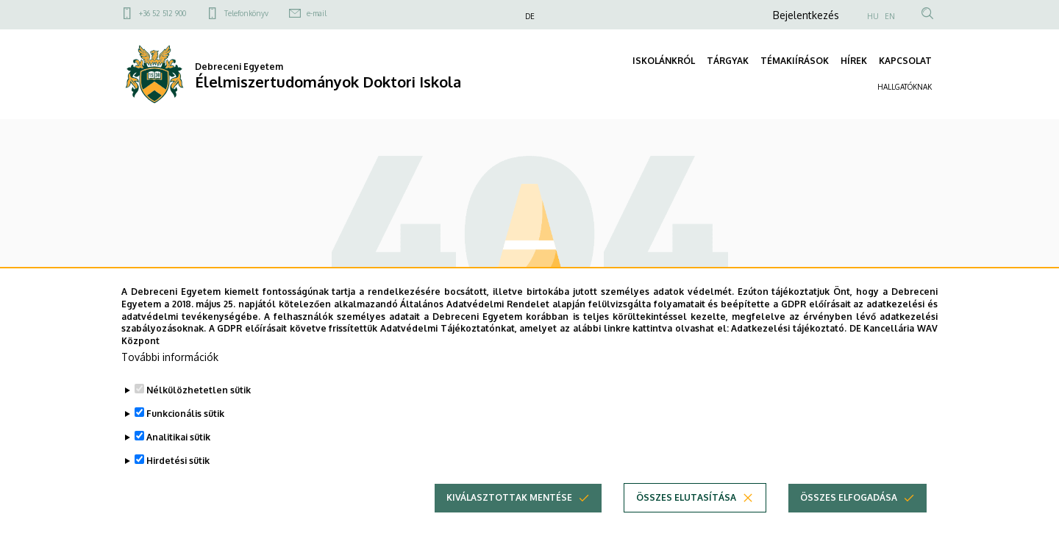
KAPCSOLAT (905, 60)
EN (890, 16)
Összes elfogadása (848, 518)
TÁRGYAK (728, 60)
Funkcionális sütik (185, 434)
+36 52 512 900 (162, 13)
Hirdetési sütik (178, 481)
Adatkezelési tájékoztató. (788, 350)
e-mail (317, 13)
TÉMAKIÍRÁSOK (794, 60)
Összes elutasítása (686, 518)
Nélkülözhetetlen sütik (198, 411)
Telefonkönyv (246, 13)
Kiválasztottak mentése (509, 518)
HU (873, 16)
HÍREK (854, 60)
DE (530, 16)
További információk (169, 378)
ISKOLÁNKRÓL (663, 60)
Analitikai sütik (178, 458)
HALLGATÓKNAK (904, 86)
